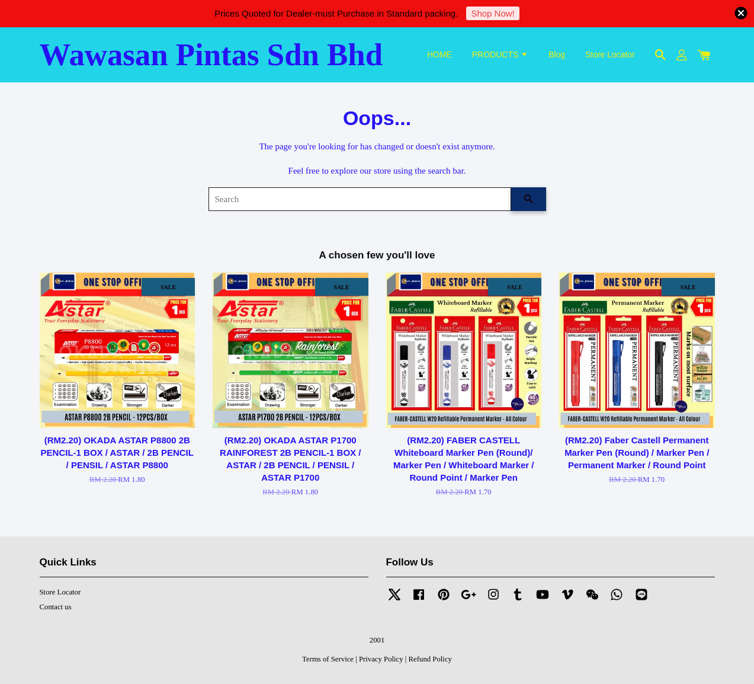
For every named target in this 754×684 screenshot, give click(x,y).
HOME (439, 54)
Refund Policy (430, 659)
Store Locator (610, 54)
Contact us (56, 607)
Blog (556, 54)
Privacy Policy (381, 659)
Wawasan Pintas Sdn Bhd (211, 54)
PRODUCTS (500, 54)
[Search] (359, 199)
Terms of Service (328, 659)
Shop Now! (492, 13)
